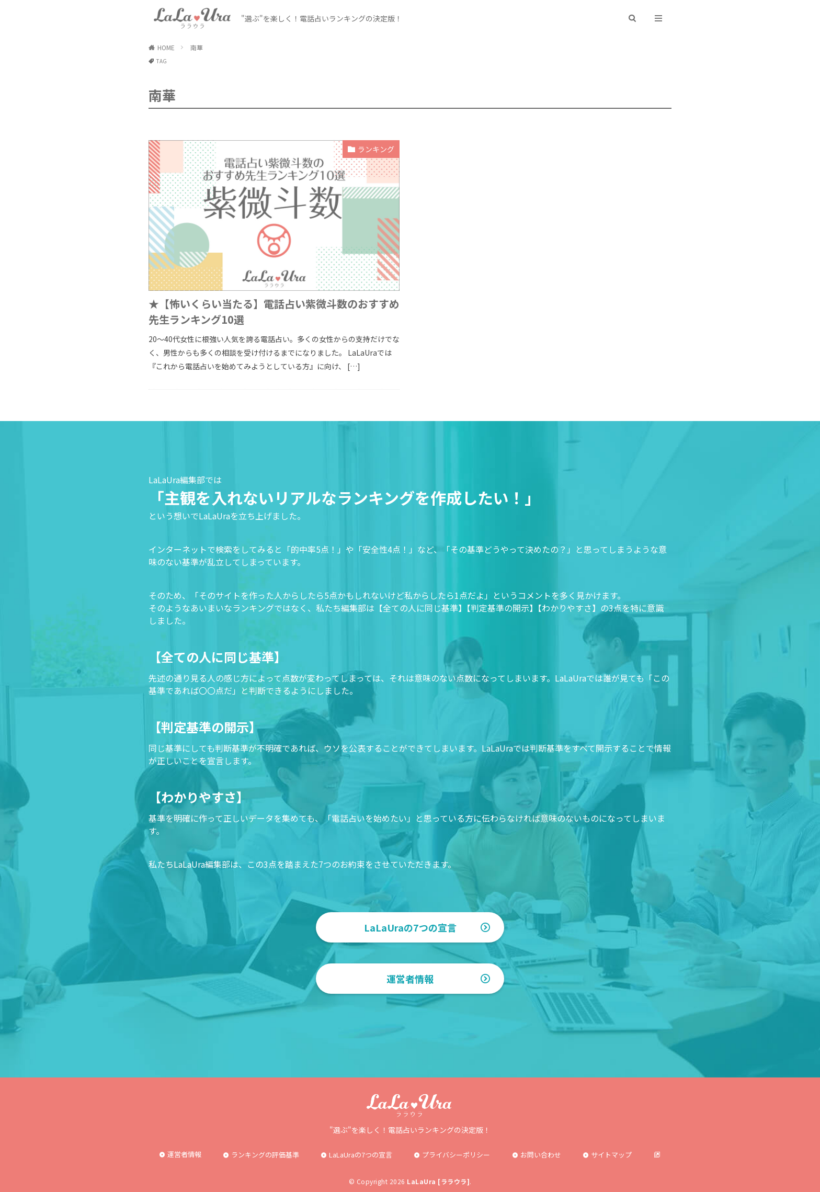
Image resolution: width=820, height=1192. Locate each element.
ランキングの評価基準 (265, 1155)
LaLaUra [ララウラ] (438, 1181)
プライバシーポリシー (456, 1155)
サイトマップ (611, 1155)
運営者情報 (410, 978)
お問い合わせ (540, 1155)
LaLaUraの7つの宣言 (410, 927)
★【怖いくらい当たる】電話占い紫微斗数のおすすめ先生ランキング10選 (274, 311)
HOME (166, 47)
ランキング (376, 149)
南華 (196, 47)
